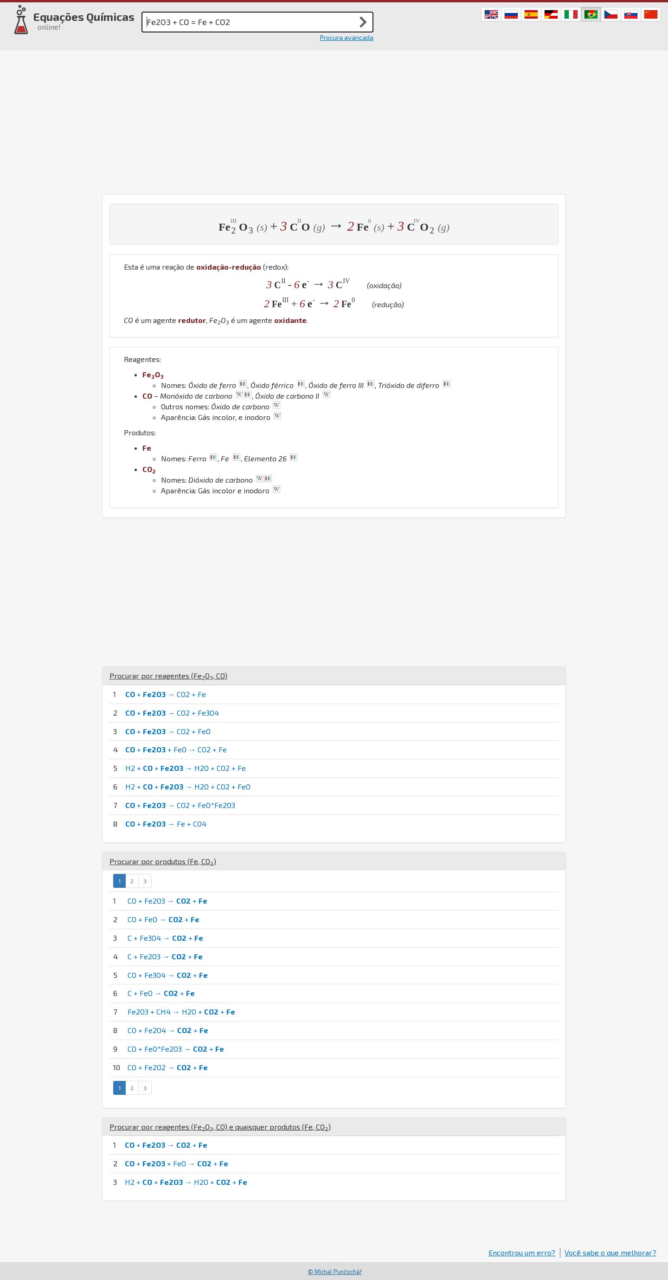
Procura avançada (346, 37)
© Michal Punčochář (335, 1271)
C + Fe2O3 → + (165, 956)
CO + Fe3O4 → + (168, 974)
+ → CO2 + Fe (165, 694)
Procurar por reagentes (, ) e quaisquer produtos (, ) (220, 1126)
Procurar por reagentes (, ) (168, 675)
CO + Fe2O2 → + (168, 1067)
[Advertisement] (334, 120)
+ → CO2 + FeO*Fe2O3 (180, 805)
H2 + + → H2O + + (186, 1181)
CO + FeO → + (163, 919)
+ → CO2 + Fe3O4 (172, 712)
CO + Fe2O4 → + (168, 1030)
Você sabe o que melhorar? (610, 1252)
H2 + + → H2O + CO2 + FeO (187, 786)
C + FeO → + (161, 993)
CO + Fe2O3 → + (167, 900)
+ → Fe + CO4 (165, 823)
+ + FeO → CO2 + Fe (176, 749)
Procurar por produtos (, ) (162, 861)
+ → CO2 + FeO (168, 731)
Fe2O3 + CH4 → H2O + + (181, 1011)
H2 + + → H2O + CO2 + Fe (185, 767)
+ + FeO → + (176, 1163)
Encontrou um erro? (521, 1252)
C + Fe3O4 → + (165, 937)
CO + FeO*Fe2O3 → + (176, 1048)
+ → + (166, 1144)
